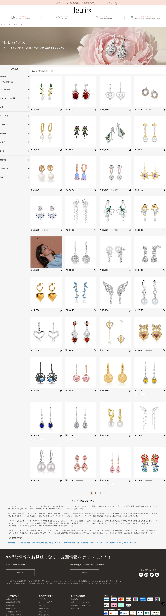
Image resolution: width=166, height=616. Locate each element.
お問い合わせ (43, 599)
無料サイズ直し (44, 608)
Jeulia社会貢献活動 (13, 602)
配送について (43, 612)
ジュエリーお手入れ (46, 602)
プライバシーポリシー (14, 615)
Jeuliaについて (11, 599)
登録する (20, 572)
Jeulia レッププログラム (80, 605)
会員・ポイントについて (80, 602)
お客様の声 (10, 605)
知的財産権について (13, 612)
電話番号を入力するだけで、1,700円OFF (87, 565)
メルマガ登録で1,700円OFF (17, 565)
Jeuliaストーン (11, 608)
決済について (43, 615)
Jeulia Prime (76, 599)
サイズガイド (43, 605)
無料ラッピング (77, 608)
